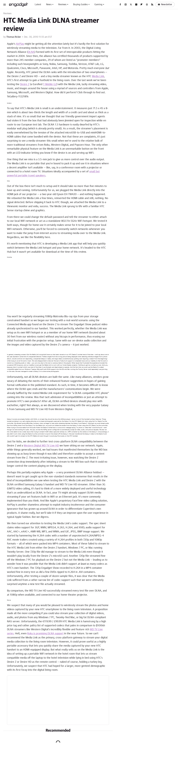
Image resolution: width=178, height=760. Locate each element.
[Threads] (147, 4)
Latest (38, 4)
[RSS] (152, 4)
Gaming (98, 4)
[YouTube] (136, 4)
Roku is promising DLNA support (45, 633)
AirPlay (20, 44)
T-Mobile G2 (50, 84)
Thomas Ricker (13, 37)
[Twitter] (131, 4)
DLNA (31, 52)
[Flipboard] (141, 4)
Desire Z (24, 84)
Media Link (98, 76)
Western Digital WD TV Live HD (41, 445)
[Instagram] (125, 4)
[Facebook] (120, 4)
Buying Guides (80, 4)
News (49, 4)
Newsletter (165, 4)
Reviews (62, 4)
